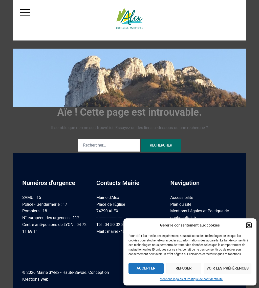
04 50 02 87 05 (118, 224)
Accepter (146, 268)
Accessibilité (181, 197)
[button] (248, 225)
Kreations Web (35, 279)
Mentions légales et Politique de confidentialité (191, 279)
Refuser (183, 268)
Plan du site (180, 204)
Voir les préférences (227, 268)
